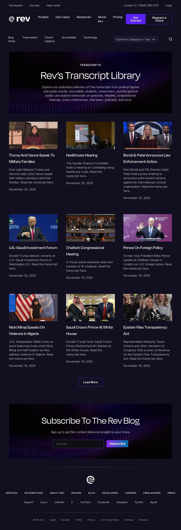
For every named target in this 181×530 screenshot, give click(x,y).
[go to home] (90, 480)
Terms (78, 520)
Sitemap (129, 520)
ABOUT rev (57, 493)
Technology (90, 37)
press (171, 493)
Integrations (34, 493)
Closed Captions (50, 39)
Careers (130, 493)
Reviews (143, 520)
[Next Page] (90, 382)
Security (34, 5)
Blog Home (11, 39)
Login (169, 5)
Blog (91, 493)
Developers (16, 5)
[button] (43, 17)
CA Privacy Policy (110, 520)
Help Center (53, 5)
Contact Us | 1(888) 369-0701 (141, 5)
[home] (19, 19)
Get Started (135, 19)
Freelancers (151, 493)
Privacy (91, 520)
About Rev (102, 19)
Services (11, 493)
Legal (53, 520)
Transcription (29, 37)
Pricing (117, 17)
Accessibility (69, 37)
